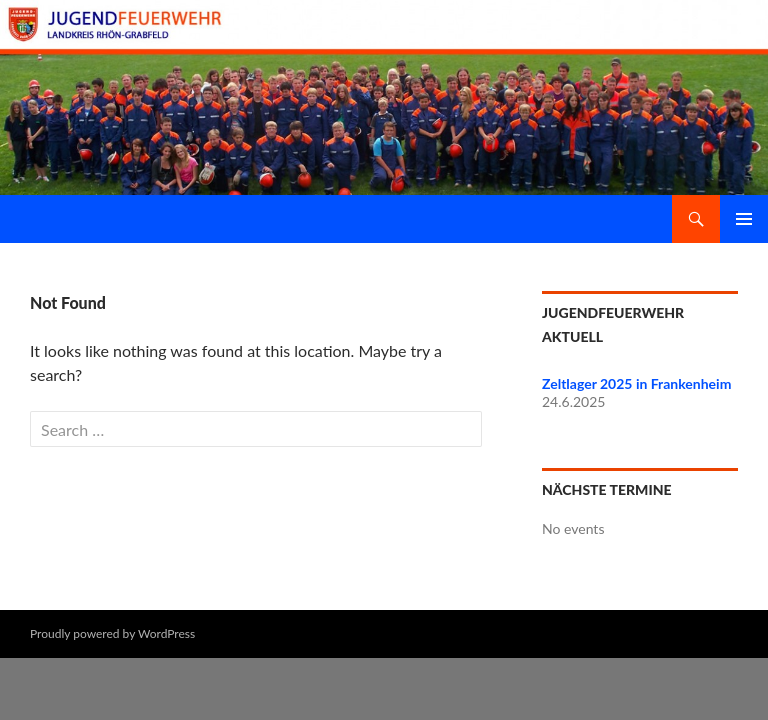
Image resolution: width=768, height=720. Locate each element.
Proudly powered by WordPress (112, 633)
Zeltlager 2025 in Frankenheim (636, 383)
